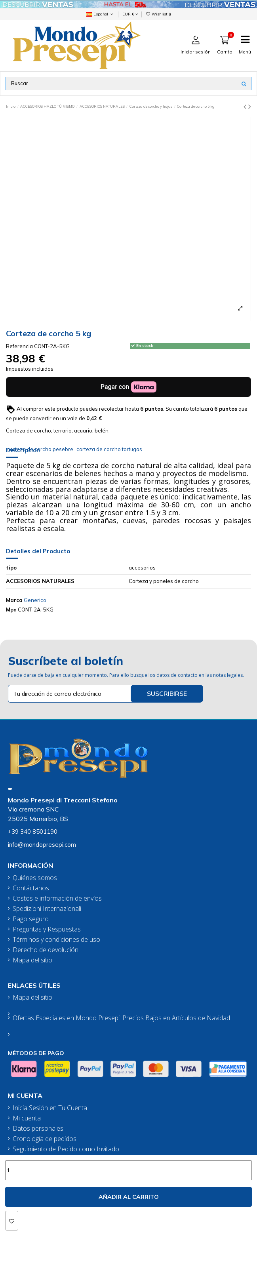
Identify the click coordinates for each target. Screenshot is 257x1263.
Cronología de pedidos (44, 1139)
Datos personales (38, 1128)
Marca (14, 600)
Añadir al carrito (129, 1196)
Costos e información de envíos (57, 898)
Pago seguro (31, 919)
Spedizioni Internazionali (47, 909)
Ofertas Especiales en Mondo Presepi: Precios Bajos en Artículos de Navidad (121, 1018)
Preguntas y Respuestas (47, 929)
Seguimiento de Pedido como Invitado (66, 1149)
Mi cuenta (27, 1118)
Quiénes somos (35, 878)
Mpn (11, 609)
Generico (35, 600)
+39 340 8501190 (32, 831)
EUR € (130, 13)
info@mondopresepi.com (42, 844)
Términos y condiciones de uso (56, 939)
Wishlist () (158, 13)
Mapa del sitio (32, 960)
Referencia (19, 346)
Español (100, 13)
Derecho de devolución (45, 950)
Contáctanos (31, 888)
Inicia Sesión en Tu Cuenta (50, 1108)
